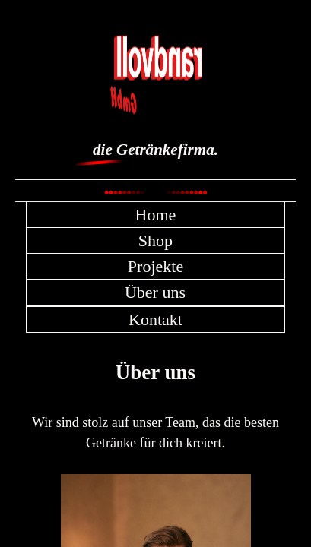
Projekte (155, 266)
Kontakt (155, 319)
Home (155, 214)
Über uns (155, 292)
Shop (155, 240)
